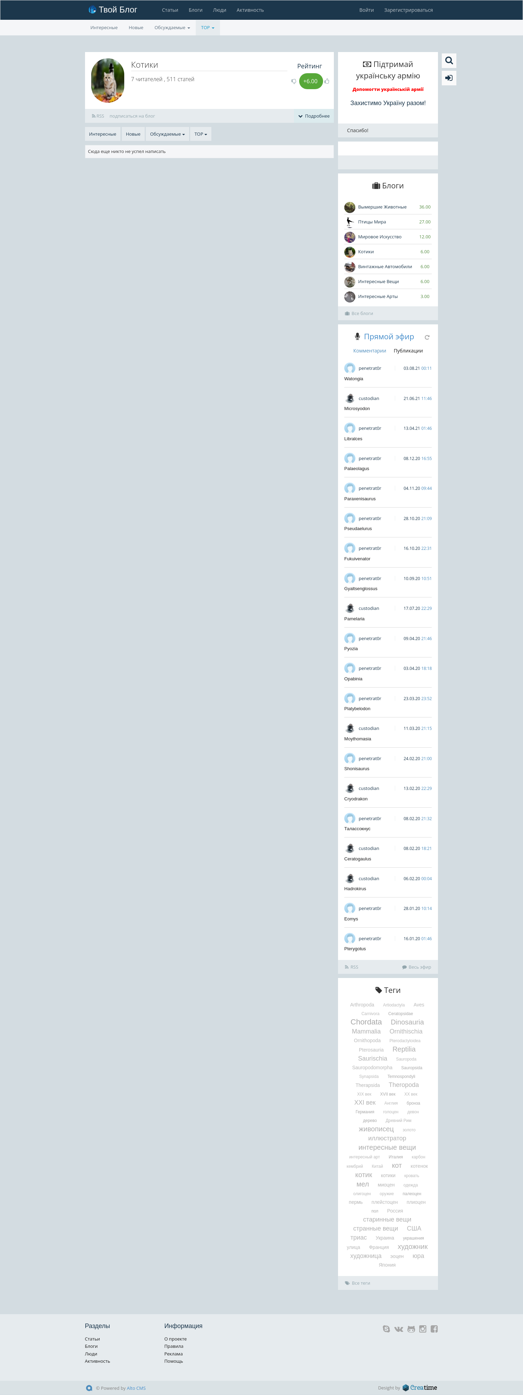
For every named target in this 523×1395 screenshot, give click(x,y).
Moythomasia (357, 738)
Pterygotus (355, 948)
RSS (98, 116)
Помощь (173, 1361)
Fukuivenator (357, 558)
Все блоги (359, 313)
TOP (207, 27)
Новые (136, 27)
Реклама (173, 1354)
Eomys (351, 918)
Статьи (170, 10)
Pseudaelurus (358, 528)
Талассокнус (357, 828)
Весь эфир (416, 967)
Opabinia (353, 678)
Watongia (353, 378)
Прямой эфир (389, 336)
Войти (366, 10)
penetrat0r (369, 368)
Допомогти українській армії (388, 89)
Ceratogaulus (357, 858)
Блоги (195, 10)
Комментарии (369, 350)
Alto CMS (136, 1388)
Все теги (357, 1283)
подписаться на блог (132, 116)
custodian (368, 398)
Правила (173, 1346)
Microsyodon (357, 408)
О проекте (175, 1339)
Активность (250, 10)
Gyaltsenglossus (360, 588)
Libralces (353, 438)
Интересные (104, 27)
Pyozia (351, 648)
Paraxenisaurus (360, 498)
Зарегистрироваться (408, 10)
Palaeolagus (356, 468)
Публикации (408, 350)
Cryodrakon (356, 798)
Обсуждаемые (172, 27)
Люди (219, 10)
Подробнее (314, 116)
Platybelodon (357, 708)
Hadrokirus (355, 888)
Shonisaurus (356, 768)
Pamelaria (354, 618)
